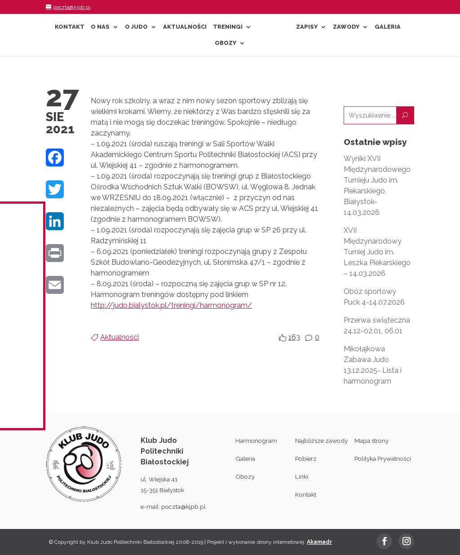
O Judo (136, 27)
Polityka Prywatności (382, 458)
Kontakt (69, 27)
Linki (301, 476)
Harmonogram (256, 440)
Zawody (346, 27)
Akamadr (319, 542)
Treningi (228, 27)
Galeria (388, 27)
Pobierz (306, 458)
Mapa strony (371, 440)
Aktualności (185, 27)
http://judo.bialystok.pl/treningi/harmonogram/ (171, 305)
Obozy (225, 43)
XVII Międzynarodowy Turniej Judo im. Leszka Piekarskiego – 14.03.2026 (377, 252)
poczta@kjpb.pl (183, 506)
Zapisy (307, 27)
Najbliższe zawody (321, 440)
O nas (100, 27)
